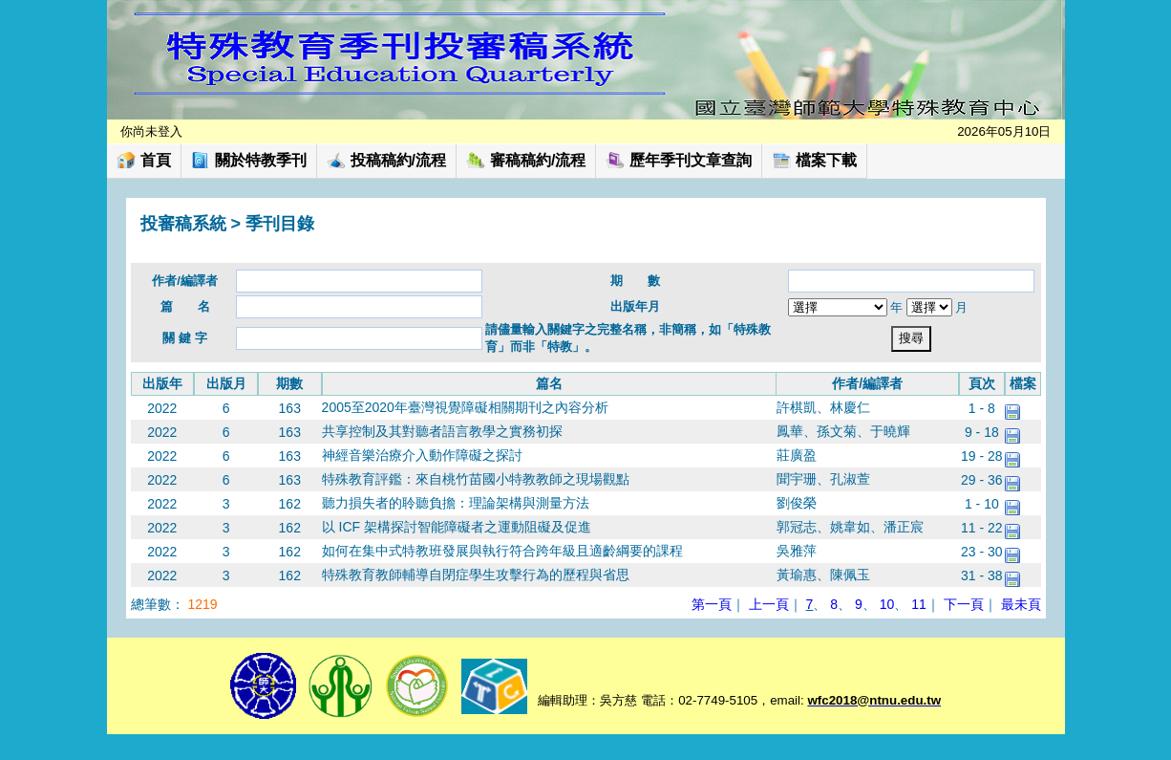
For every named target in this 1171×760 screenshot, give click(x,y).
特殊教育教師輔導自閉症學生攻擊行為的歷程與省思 (475, 574)
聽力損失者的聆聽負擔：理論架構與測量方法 (455, 502)
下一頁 (964, 604)
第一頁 (712, 604)
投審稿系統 (183, 223)
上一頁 (769, 604)
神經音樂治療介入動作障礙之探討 (422, 455)
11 (918, 604)
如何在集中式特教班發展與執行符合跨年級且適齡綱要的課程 (502, 550)
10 (887, 604)
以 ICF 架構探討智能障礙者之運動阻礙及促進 (456, 526)
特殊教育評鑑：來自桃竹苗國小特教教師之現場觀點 (475, 479)
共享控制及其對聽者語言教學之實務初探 (442, 431)
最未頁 (1021, 604)
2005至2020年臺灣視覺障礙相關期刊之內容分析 (465, 407)
